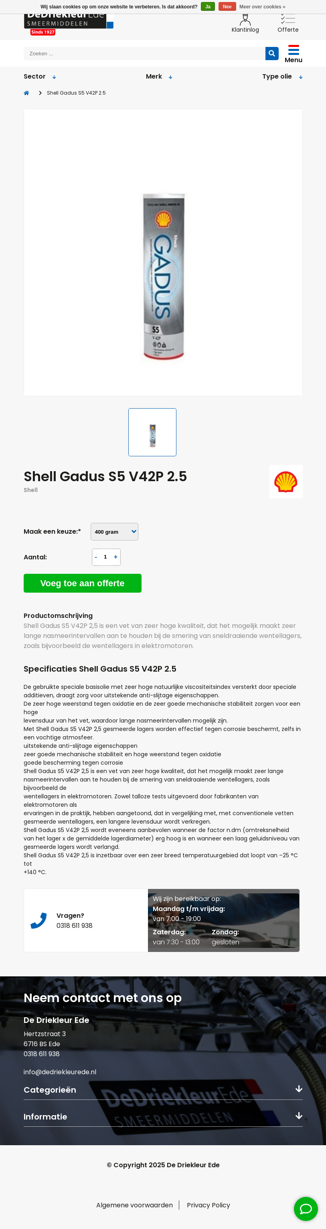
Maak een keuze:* (52, 531)
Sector (40, 76)
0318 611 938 (42, 1054)
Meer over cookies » (262, 7)
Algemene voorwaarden (134, 1205)
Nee (227, 7)
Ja (208, 7)
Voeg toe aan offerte (82, 583)
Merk (159, 76)
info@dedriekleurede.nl (60, 1072)
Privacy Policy (208, 1205)
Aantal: (35, 557)
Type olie (282, 76)
